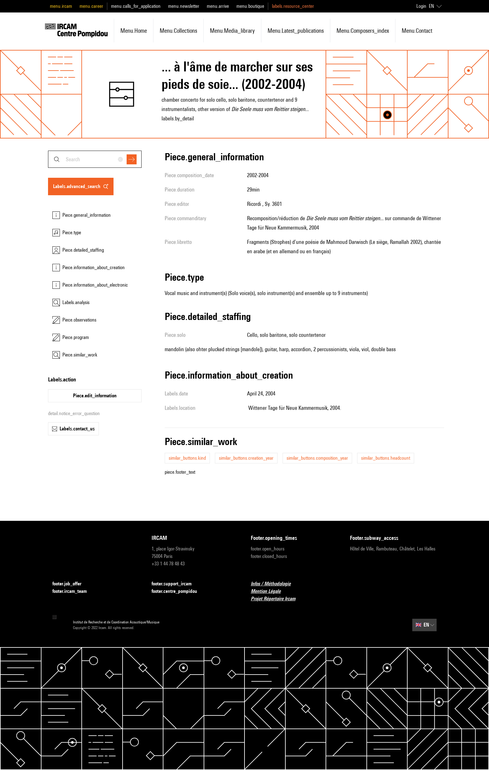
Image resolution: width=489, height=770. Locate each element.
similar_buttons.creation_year (246, 458)
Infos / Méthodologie (274, 584)
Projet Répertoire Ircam (277, 599)
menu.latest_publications (296, 30)
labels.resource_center (293, 6)
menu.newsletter (183, 6)
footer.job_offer (70, 584)
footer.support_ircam (175, 584)
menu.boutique (250, 6)
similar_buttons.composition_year (317, 458)
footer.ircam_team (73, 591)
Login (421, 6)
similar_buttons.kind (187, 458)
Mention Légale (269, 591)
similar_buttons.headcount (385, 458)
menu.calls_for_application (136, 6)
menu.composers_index (362, 30)
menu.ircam (61, 6)
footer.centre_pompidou (178, 591)
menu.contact (417, 30)
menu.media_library (232, 30)
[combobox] (95, 159)
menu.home (133, 30)
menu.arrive (218, 6)
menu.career (91, 6)
